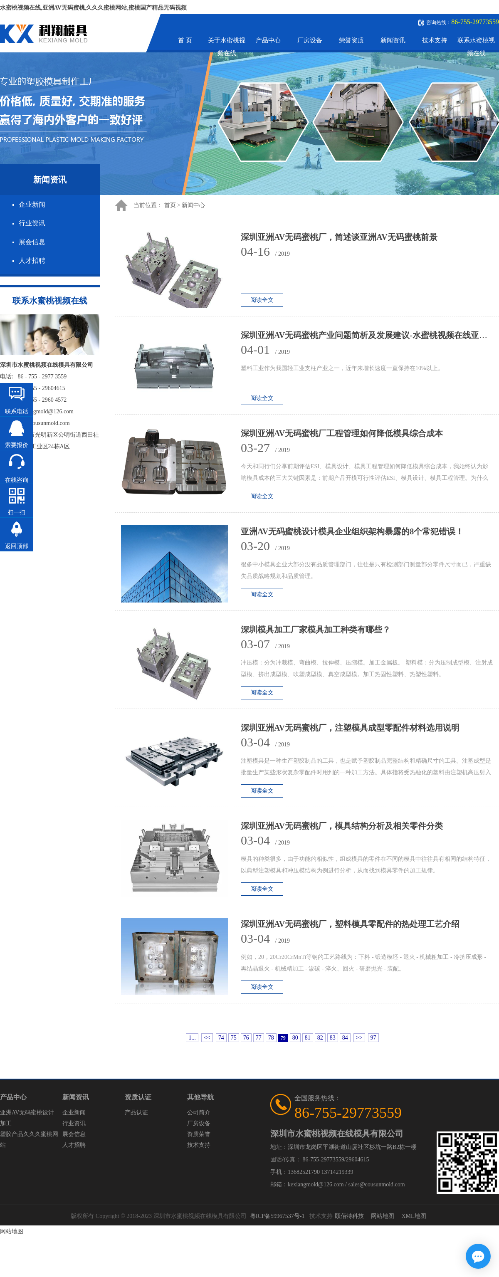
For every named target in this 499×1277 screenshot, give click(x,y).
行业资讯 (32, 223)
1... (192, 1038)
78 (271, 1038)
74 (221, 1038)
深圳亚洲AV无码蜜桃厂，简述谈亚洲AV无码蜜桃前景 (339, 237)
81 (308, 1038)
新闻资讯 (392, 40)
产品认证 (136, 1112)
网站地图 (382, 1216)
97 (373, 1038)
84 (345, 1038)
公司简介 (198, 1112)
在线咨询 (16, 480)
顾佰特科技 (349, 1216)
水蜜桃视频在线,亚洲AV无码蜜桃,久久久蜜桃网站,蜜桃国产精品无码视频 (93, 8)
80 (295, 1038)
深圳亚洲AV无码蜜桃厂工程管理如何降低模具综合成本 (342, 433)
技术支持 (434, 40)
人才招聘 (32, 260)
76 (246, 1038)
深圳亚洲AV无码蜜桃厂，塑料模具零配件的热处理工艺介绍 (350, 924)
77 (259, 1038)
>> (359, 1038)
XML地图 (413, 1216)
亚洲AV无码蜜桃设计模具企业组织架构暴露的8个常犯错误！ (352, 531)
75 (234, 1038)
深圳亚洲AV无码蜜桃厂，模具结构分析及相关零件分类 (342, 825)
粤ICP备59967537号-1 (277, 1216)
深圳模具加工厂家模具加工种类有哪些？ (315, 629)
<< (207, 1038)
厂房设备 (309, 40)
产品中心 (268, 40)
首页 (170, 205)
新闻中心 (193, 205)
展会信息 (32, 241)
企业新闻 (32, 204)
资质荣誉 (198, 1134)
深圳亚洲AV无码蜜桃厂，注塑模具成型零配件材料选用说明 (350, 727)
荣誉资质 (351, 40)
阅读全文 (262, 300)
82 (320, 1038)
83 (333, 1038)
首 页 (185, 40)
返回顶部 (16, 546)
